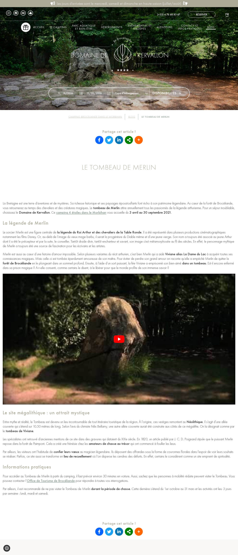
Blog (210, 27)
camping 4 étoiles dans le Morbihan (81, 212)
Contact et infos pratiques (190, 27)
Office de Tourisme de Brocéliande (51, 480)
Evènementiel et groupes (140, 27)
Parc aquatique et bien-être (84, 27)
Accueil (38, 27)
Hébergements (111, 27)
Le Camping (58, 27)
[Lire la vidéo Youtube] (119, 339)
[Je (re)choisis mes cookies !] (6, 548)
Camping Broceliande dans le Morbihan (95, 116)
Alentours (165, 27)
